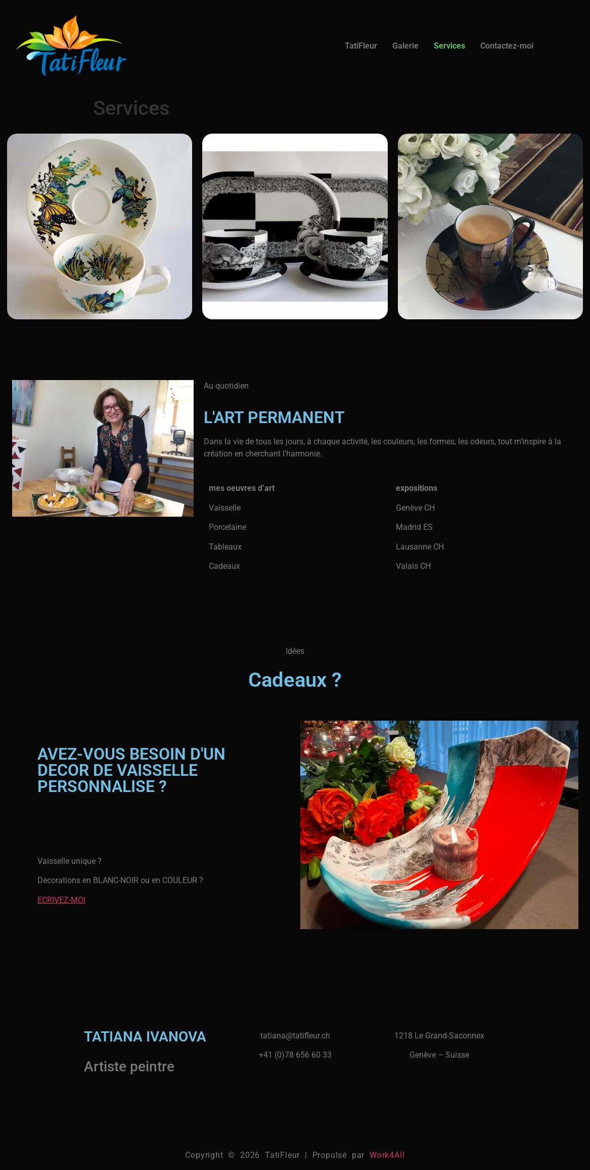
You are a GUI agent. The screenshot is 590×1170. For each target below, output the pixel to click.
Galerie (405, 46)
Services (449, 46)
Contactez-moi (506, 46)
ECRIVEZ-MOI (61, 900)
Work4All (387, 1155)
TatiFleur (361, 46)
